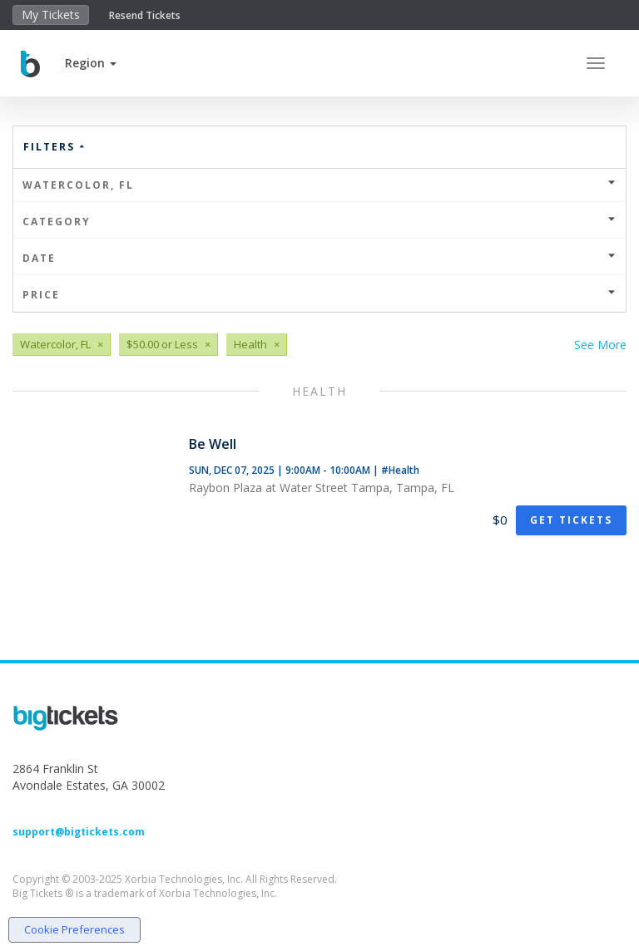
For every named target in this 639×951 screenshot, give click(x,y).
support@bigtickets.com (78, 832)
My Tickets (51, 14)
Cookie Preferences (74, 929)
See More (600, 344)
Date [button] (319, 258)
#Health (400, 470)
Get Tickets (571, 520)
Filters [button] (55, 147)
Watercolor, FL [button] (319, 185)
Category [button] (319, 221)
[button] (90, 63)
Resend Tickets (145, 15)
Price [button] (319, 295)
